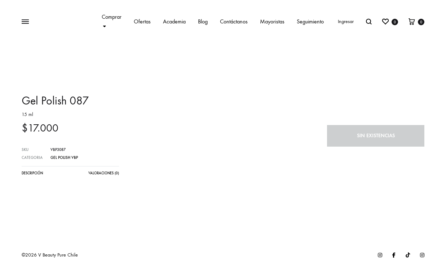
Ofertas (142, 21)
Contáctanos (234, 21)
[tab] (32, 175)
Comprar (112, 21)
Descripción (32, 173)
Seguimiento (310, 21)
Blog (203, 21)
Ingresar (346, 21)
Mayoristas (272, 21)
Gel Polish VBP (64, 157)
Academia (174, 21)
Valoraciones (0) (103, 173)
